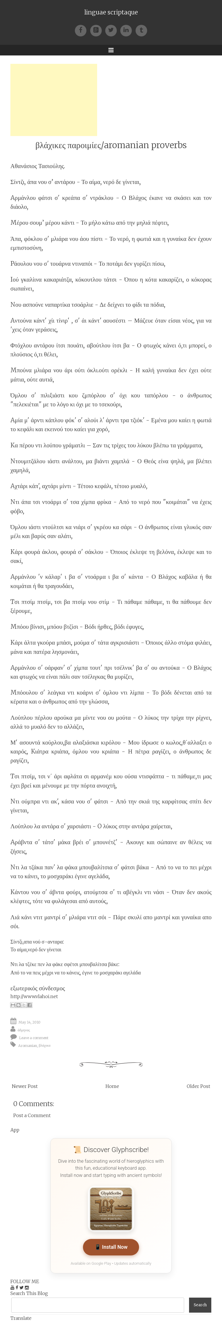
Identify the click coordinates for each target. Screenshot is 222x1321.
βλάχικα (44, 1045)
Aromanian (27, 1045)
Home (112, 1086)
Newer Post (25, 1086)
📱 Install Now (111, 1247)
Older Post (198, 1086)
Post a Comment (32, 1115)
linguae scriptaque (111, 12)
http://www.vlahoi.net (34, 996)
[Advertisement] (53, 100)
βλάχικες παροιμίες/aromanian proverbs (110, 145)
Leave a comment (34, 1037)
